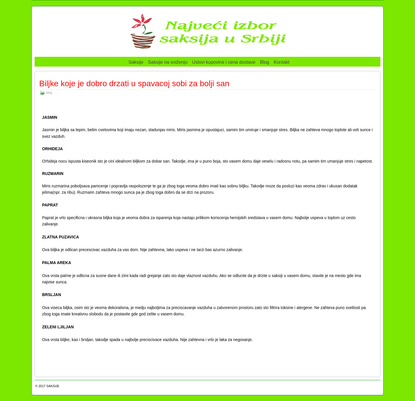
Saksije (136, 62)
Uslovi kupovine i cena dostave (223, 62)
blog (49, 92)
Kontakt (281, 62)
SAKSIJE (52, 386)
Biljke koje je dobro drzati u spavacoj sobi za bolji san (134, 83)
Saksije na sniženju (167, 62)
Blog (264, 62)
